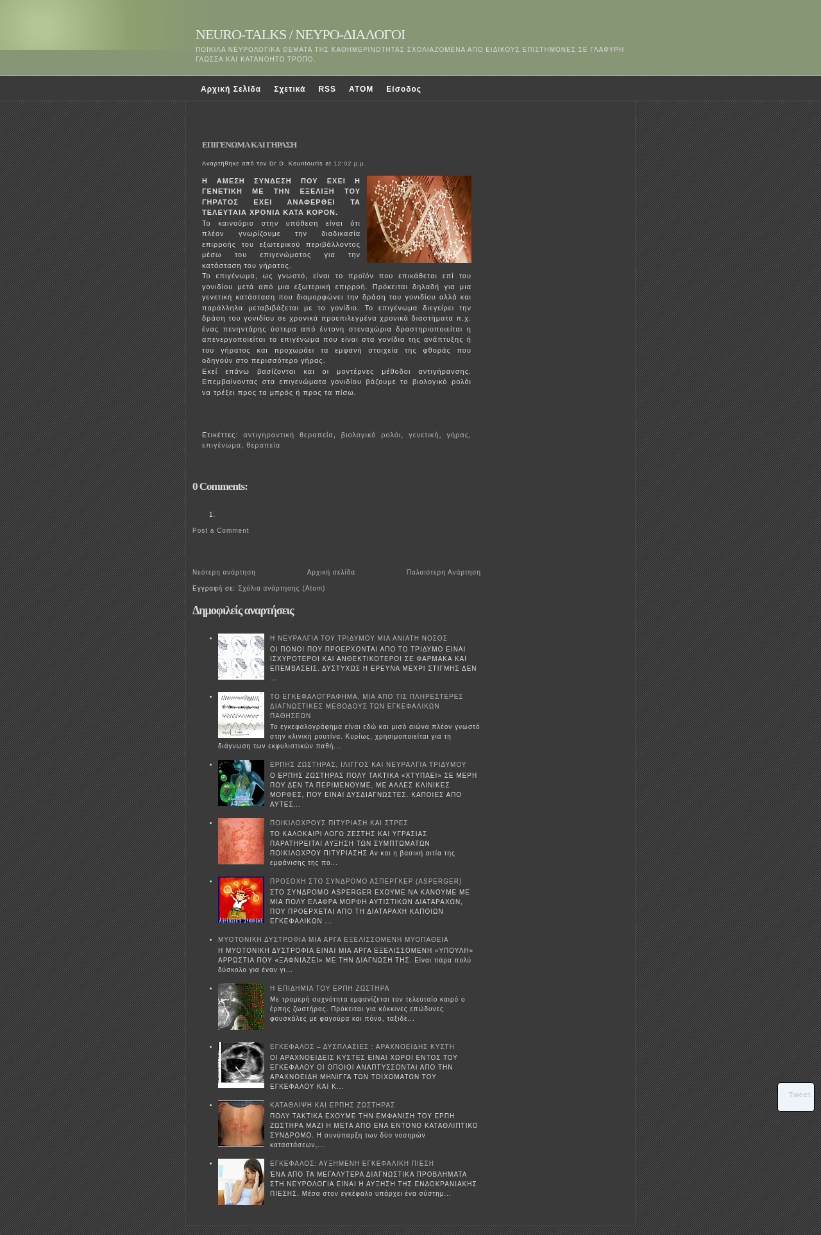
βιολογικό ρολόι (371, 435)
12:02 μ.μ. (350, 163)
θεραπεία (263, 445)
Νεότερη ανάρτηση (224, 572)
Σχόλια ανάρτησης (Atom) (281, 588)
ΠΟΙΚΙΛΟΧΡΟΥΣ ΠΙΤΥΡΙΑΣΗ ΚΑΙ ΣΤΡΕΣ (339, 823)
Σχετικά (289, 89)
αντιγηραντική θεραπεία (288, 435)
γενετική (424, 435)
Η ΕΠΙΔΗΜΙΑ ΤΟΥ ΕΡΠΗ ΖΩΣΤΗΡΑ (329, 988)
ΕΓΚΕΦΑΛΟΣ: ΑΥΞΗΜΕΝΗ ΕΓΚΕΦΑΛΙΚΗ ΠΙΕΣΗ (352, 1163)
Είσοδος (403, 89)
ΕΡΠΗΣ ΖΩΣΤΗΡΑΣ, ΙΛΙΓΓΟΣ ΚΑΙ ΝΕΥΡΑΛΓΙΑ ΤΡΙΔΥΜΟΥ (368, 764)
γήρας (457, 435)
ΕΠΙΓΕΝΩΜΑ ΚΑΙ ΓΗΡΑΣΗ (249, 144)
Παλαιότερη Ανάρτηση (444, 572)
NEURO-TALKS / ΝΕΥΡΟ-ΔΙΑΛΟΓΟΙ (300, 34)
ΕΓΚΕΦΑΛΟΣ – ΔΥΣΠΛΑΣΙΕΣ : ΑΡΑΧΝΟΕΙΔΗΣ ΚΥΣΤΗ (362, 1046)
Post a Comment (220, 530)
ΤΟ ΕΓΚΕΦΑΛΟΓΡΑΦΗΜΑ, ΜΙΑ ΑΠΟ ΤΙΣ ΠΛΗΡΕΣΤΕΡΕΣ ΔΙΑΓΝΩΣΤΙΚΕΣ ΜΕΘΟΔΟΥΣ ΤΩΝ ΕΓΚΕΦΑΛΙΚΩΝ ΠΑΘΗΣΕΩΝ (367, 706)
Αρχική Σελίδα (231, 89)
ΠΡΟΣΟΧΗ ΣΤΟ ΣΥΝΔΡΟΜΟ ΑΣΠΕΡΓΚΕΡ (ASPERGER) (366, 881)
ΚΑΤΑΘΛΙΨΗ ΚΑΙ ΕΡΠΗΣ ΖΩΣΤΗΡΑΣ (332, 1105)
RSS (327, 89)
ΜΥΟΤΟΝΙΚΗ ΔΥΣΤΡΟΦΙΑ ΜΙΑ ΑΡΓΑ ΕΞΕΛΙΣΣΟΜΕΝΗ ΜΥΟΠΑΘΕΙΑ (333, 939)
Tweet (800, 1094)
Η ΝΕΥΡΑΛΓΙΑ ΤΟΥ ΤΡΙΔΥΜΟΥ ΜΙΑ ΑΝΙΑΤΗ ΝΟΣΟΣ (359, 638)
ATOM (361, 89)
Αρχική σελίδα (331, 572)
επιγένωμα (221, 445)
